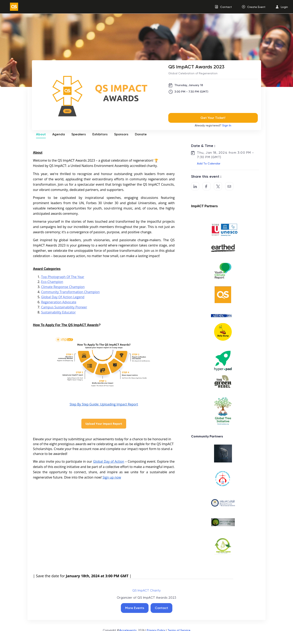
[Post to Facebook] (206, 186)
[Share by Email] (229, 186)
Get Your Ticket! (212, 118)
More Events (134, 608)
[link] (12, 7)
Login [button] (284, 7)
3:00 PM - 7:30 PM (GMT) (191, 91)
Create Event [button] (256, 7)
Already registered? (213, 125)
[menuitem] (223, 6)
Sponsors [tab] (121, 134)
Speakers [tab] (78, 134)
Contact (161, 608)
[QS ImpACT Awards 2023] (213, 67)
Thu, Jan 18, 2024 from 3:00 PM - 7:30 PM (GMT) (225, 155)
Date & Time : (203, 146)
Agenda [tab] (58, 134)
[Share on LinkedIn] (195, 186)
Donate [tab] (141, 134)
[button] (208, 164)
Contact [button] (226, 7)
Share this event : (206, 176)
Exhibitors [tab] (100, 134)
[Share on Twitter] (218, 186)
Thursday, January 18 (188, 85)
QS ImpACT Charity (146, 590)
